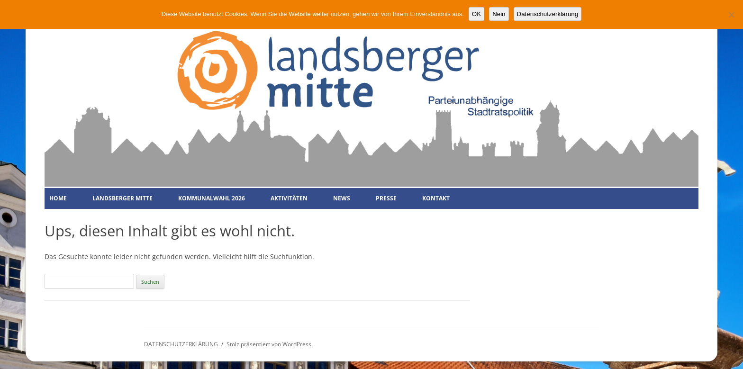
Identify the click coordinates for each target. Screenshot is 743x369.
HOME (58, 198)
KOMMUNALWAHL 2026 (211, 198)
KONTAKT (436, 198)
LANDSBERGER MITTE (122, 198)
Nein (498, 14)
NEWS (341, 198)
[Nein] (731, 14)
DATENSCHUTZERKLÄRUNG (181, 344)
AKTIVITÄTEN (289, 198)
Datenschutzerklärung (548, 14)
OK (476, 14)
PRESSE (386, 198)
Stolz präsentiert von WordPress (269, 344)
